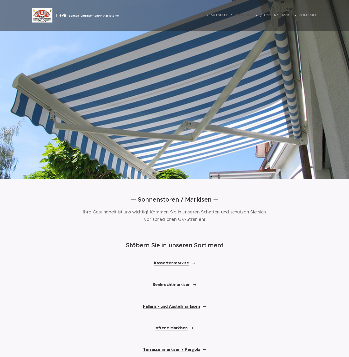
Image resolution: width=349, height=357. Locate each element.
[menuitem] (230, 15)
